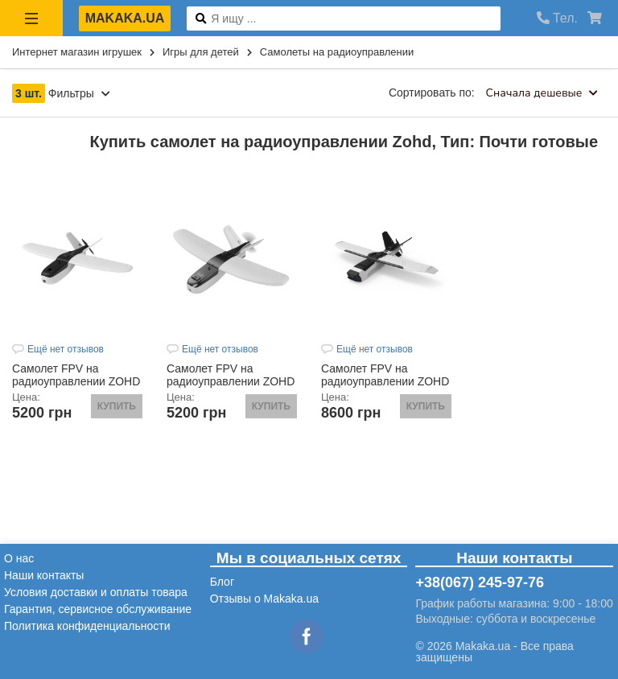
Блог (222, 581)
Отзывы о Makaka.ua (264, 598)
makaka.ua (125, 18)
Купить (116, 406)
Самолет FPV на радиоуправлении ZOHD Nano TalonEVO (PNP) (76, 381)
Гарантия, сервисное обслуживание (98, 609)
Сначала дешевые (542, 93)
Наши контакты (44, 575)
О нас (19, 558)
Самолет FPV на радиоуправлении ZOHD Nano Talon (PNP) (231, 381)
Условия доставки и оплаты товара (95, 592)
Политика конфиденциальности (87, 625)
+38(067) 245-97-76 (479, 582)
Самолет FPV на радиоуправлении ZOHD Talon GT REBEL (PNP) (385, 381)
